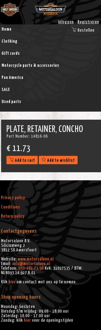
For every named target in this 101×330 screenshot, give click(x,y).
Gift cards (11, 53)
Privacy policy (13, 198)
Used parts (11, 102)
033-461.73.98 (31, 268)
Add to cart (22, 160)
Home (7, 29)
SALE (6, 89)
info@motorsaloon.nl (31, 264)
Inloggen (66, 22)
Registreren (88, 22)
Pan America (12, 77)
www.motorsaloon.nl (36, 259)
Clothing (10, 41)
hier (12, 282)
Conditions (10, 207)
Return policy (13, 216)
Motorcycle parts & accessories (30, 65)
